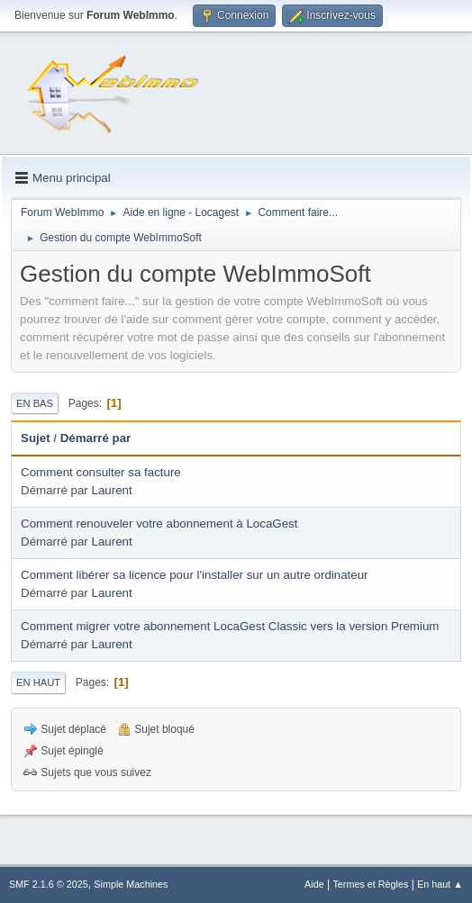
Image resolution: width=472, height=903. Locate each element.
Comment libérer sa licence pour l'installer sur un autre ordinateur (194, 575)
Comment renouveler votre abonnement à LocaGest (159, 523)
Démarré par (96, 438)
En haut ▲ (440, 884)
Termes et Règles (370, 884)
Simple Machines (131, 884)
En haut (38, 682)
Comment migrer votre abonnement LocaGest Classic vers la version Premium (230, 626)
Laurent (112, 490)
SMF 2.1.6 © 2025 (48, 884)
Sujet (35, 438)
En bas (34, 403)
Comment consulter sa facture (101, 472)
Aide (314, 884)
